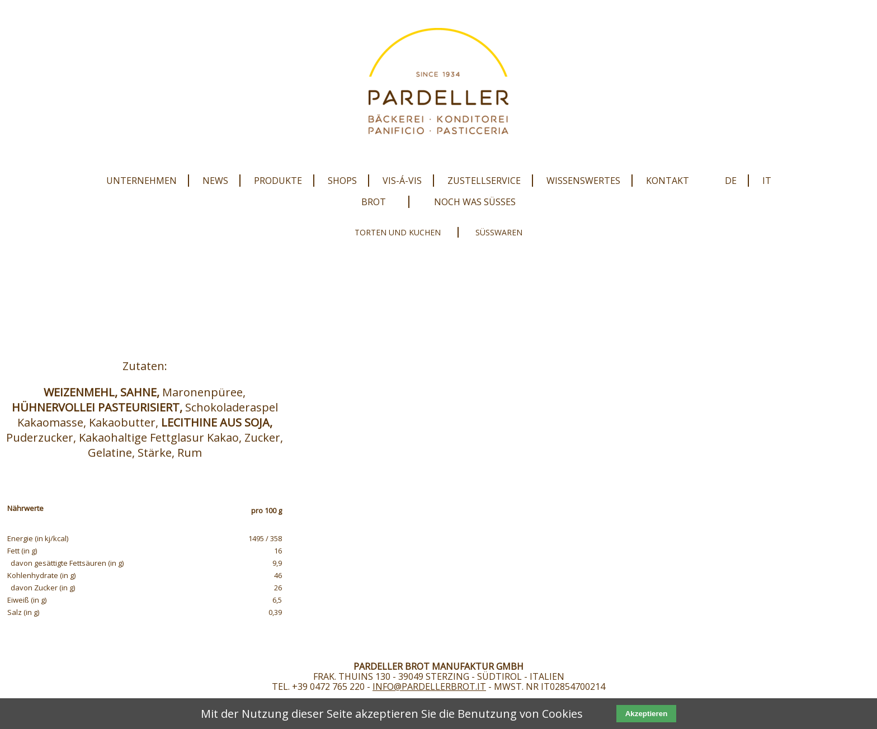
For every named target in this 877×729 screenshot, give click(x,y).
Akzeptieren (646, 713)
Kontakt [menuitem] (667, 180)
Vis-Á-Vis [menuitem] (402, 180)
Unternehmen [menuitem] (141, 180)
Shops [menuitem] (342, 180)
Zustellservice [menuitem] (484, 180)
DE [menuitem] (731, 180)
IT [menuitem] (766, 180)
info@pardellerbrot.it (429, 686)
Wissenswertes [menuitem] (583, 180)
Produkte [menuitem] (278, 180)
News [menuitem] (215, 180)
